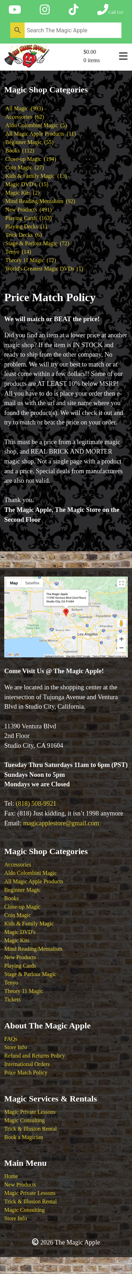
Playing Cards (20, 966)
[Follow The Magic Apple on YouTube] (14, 9)
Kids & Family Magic (29, 924)
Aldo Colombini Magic (30, 873)
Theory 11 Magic (23, 991)
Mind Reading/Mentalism (33, 949)
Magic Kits (17, 940)
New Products (20, 957)
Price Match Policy (26, 1072)
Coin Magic (17, 915)
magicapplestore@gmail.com (61, 823)
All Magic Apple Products (33, 881)
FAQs (10, 1039)
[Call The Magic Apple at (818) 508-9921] (110, 9)
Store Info (15, 1047)
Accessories (17, 864)
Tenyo (11, 983)
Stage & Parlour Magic (30, 974)
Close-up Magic (22, 907)
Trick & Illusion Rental (30, 1129)
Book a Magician (23, 1137)
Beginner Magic (22, 890)
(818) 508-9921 (36, 803)
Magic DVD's (20, 932)
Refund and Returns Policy (34, 1056)
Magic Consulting (24, 1120)
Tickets (12, 999)
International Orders (27, 1064)
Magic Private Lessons (30, 1112)
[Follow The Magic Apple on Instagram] (45, 9)
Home (11, 1176)
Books (11, 898)
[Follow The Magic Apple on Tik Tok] (73, 9)
